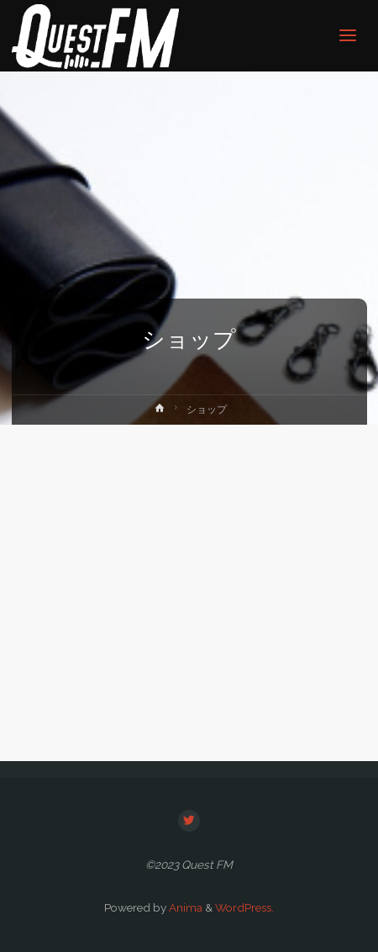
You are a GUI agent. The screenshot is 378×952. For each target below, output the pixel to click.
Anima (184, 907)
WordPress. (244, 907)
